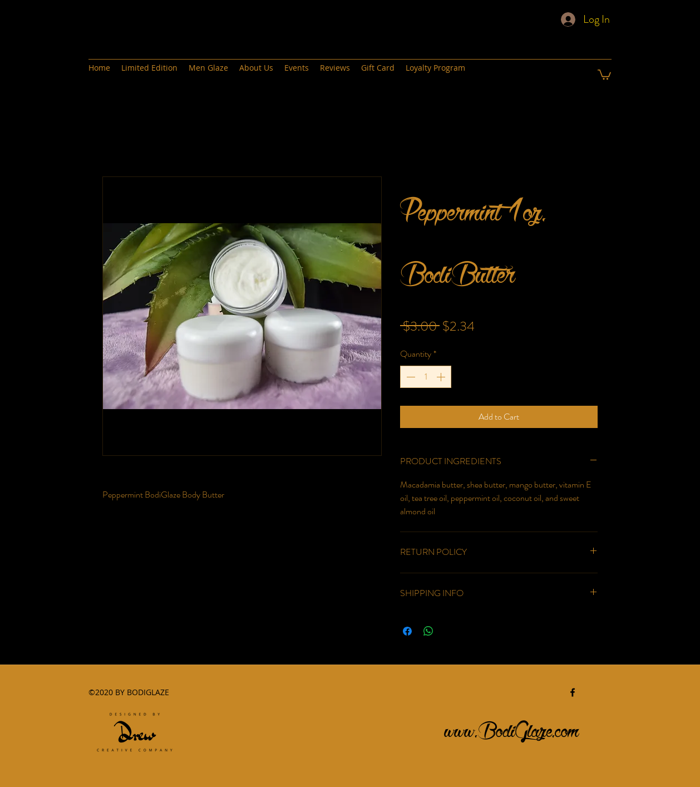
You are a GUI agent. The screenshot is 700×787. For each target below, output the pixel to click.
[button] (604, 74)
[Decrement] (409, 376)
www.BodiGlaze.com (512, 727)
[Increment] (442, 376)
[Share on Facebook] (407, 631)
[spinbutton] (425, 376)
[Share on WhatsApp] (428, 631)
